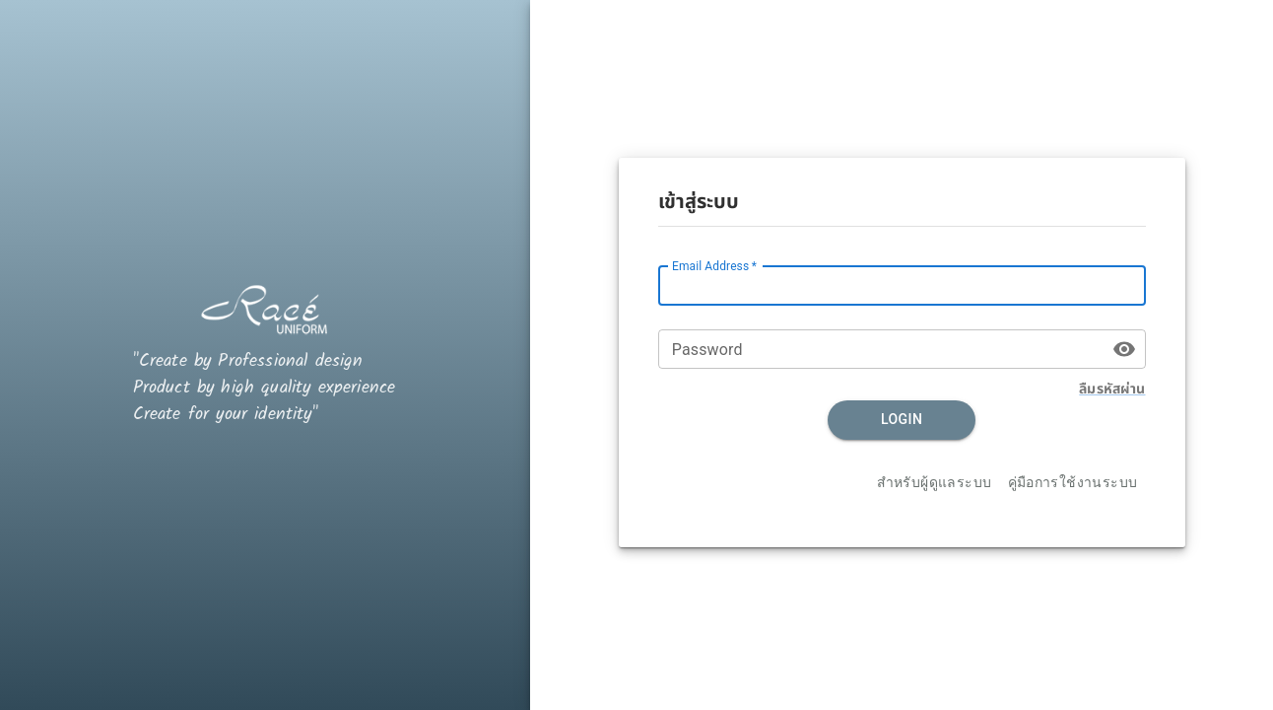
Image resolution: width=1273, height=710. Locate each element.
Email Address (714, 265)
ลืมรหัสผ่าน (1112, 389)
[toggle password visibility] (1124, 349)
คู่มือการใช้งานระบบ (1073, 482)
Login (901, 420)
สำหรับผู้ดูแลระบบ (934, 482)
